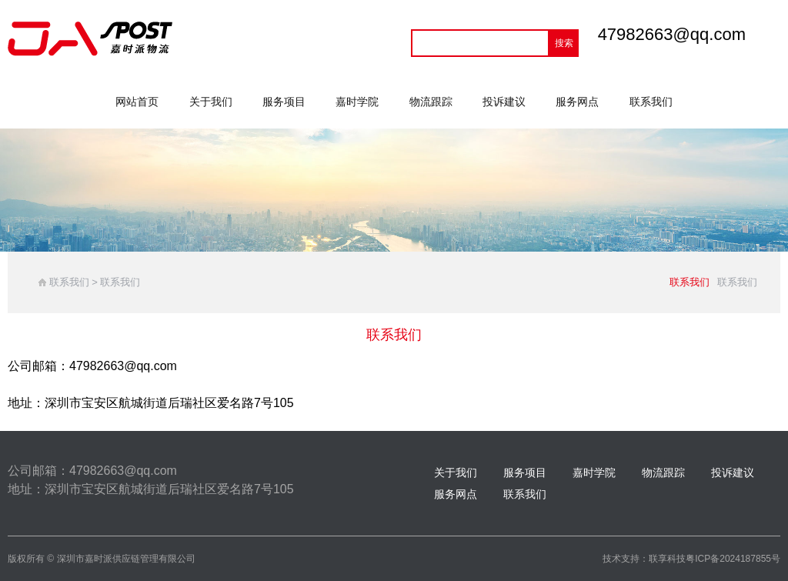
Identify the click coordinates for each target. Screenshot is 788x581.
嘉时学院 (357, 101)
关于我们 (210, 101)
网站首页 (137, 101)
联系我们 (651, 101)
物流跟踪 (430, 101)
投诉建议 (504, 101)
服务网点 (577, 101)
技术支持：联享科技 (644, 558)
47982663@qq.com (672, 34)
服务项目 (284, 101)
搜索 (564, 43)
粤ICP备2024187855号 (733, 558)
